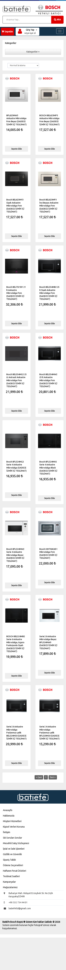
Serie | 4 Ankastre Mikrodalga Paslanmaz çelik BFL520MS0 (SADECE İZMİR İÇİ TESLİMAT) (49, 732)
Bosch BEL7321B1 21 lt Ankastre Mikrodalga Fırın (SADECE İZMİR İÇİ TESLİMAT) (16, 293)
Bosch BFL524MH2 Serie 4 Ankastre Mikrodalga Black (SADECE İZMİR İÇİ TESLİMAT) (48, 468)
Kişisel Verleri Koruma (14, 826)
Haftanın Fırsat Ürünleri (14, 871)
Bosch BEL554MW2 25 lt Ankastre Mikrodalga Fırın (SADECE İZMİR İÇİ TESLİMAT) (48, 380)
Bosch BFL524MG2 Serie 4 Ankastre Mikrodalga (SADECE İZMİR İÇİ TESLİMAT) (16, 466)
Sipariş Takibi (9, 860)
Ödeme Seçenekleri (13, 865)
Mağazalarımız (10, 887)
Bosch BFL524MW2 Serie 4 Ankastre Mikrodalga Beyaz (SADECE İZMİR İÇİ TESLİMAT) (15, 555)
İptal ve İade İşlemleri (13, 848)
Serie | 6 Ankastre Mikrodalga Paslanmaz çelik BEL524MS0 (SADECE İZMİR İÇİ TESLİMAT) (16, 732)
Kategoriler (33, 51)
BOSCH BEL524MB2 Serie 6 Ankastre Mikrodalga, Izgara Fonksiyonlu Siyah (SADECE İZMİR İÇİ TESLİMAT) (15, 644)
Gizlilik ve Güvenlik (12, 854)
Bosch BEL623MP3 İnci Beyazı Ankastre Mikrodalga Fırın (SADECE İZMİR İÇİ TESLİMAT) (48, 206)
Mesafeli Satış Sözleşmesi (16, 843)
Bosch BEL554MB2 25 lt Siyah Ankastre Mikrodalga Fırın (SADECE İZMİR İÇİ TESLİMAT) (49, 293)
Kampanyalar (9, 882)
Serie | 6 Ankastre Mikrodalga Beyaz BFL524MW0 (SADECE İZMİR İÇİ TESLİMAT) (48, 642)
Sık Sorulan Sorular (12, 837)
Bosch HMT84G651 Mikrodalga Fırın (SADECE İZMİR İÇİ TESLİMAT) (48, 553)
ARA (57, 19)
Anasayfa (7, 810)
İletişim (6, 832)
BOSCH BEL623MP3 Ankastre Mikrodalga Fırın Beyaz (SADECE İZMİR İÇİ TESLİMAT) (49, 120)
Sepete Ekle (16, 149)
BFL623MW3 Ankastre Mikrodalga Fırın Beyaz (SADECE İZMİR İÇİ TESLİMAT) (16, 120)
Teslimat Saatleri (11, 876)
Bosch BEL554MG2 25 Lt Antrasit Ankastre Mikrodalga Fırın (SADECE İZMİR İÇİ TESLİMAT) (16, 380)
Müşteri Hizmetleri (12, 821)
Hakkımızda (8, 815)
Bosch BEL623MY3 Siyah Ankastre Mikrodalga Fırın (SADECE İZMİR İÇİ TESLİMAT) (15, 206)
